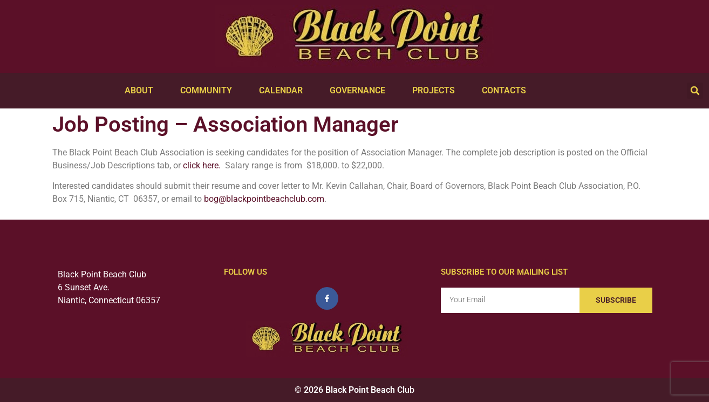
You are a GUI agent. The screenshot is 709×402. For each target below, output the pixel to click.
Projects (436, 90)
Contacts (506, 90)
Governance (360, 90)
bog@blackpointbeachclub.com (264, 199)
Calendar (283, 90)
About (142, 90)
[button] (695, 91)
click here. (202, 165)
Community (208, 90)
